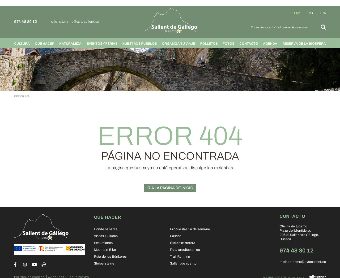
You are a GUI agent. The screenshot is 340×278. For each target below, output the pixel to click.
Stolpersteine (104, 263)
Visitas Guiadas (106, 236)
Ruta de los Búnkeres (110, 256)
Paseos (176, 236)
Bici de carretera (182, 243)
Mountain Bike (105, 250)
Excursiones (103, 243)
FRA (323, 13)
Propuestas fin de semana (190, 229)
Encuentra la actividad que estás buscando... (281, 27)
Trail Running (180, 256)
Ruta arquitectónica (185, 250)
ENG (310, 13)
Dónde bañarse (106, 229)
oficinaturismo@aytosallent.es (75, 21)
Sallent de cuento (183, 263)
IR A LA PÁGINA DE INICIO (170, 188)
